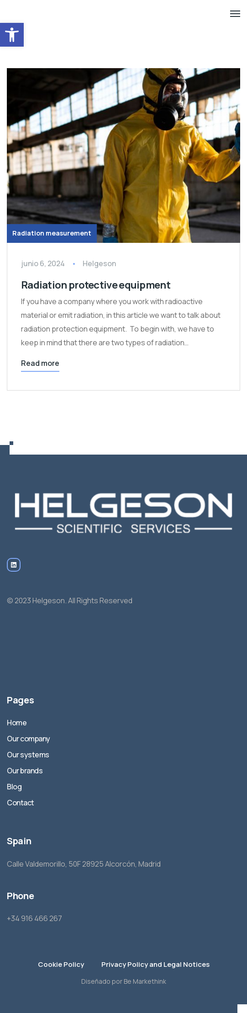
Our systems (28, 755)
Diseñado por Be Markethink (123, 981)
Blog (14, 787)
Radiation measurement (51, 233)
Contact (20, 803)
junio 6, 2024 (43, 263)
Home (16, 723)
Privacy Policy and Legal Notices (155, 964)
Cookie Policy (61, 964)
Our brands (24, 771)
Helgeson (99, 263)
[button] (12, 35)
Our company (28, 739)
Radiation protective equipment (96, 285)
